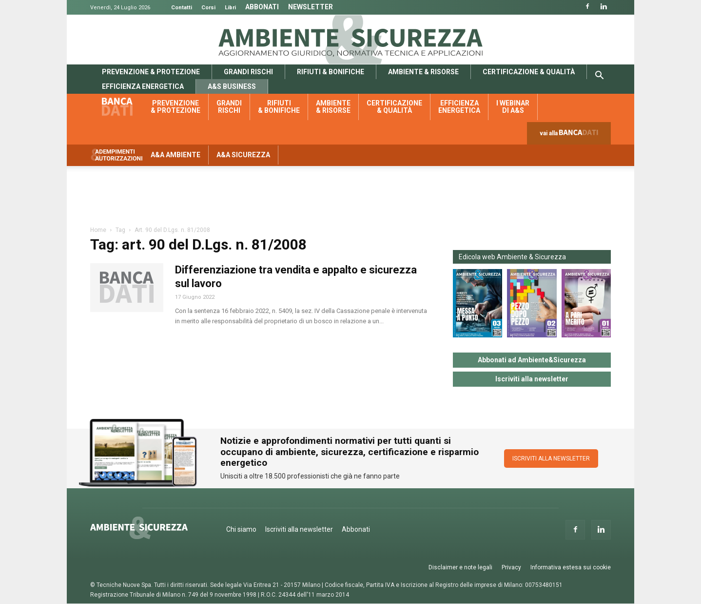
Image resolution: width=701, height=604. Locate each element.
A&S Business (232, 86)
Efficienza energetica (143, 86)
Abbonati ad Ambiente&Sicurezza (532, 360)
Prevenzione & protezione (151, 72)
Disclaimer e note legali (460, 567)
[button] (599, 77)
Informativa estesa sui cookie (570, 567)
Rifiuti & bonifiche (330, 72)
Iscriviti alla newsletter (531, 379)
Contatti (181, 7)
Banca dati (122, 107)
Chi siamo (241, 529)
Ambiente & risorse (423, 72)
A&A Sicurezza (243, 155)
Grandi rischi (248, 72)
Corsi (208, 7)
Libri (230, 7)
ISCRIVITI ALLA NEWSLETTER (551, 458)
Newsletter (310, 7)
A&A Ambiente (175, 155)
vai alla (571, 135)
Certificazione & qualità (529, 72)
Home (98, 230)
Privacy (511, 567)
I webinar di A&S (512, 106)
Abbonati (262, 7)
